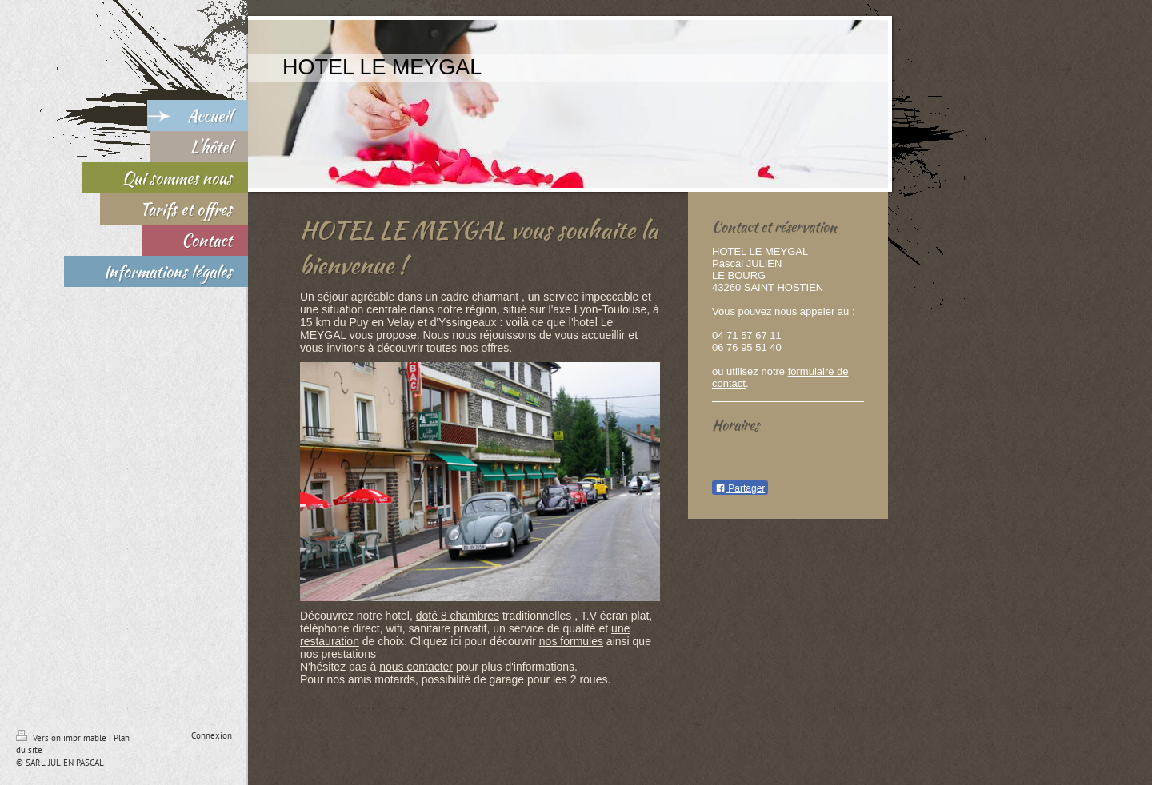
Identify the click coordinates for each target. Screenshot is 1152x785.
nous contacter (416, 666)
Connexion (211, 735)
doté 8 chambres (457, 615)
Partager (740, 488)
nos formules (571, 641)
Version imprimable (62, 737)
